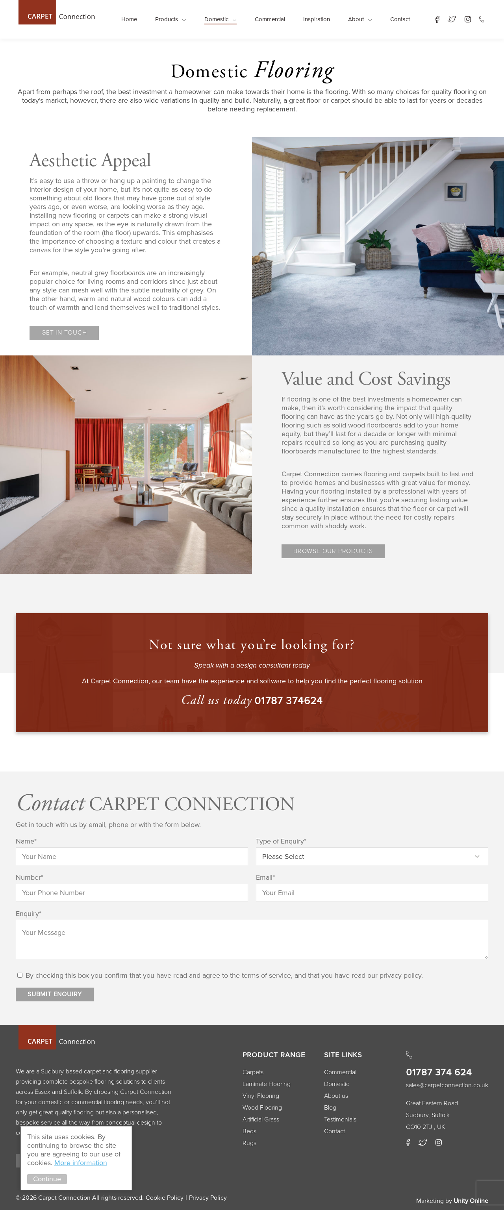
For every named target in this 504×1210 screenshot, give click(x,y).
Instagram (467, 19)
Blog (330, 1108)
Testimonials (340, 1119)
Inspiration (316, 19)
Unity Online (471, 1201)
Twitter (451, 19)
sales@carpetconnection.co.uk (447, 1085)
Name (26, 841)
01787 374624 (288, 701)
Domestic (216, 19)
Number (29, 877)
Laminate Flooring (267, 1084)
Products (166, 19)
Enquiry (28, 913)
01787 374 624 (439, 1072)
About (356, 19)
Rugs (249, 1143)
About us (336, 1096)
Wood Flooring (262, 1108)
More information (80, 1162)
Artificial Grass (261, 1119)
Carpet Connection (56, 12)
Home (129, 19)
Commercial (270, 19)
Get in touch (64, 333)
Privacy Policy (208, 1198)
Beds (249, 1131)
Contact (400, 19)
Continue (47, 1179)
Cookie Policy (164, 1198)
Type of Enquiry (281, 841)
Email (265, 877)
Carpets (253, 1072)
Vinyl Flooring (261, 1096)
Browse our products (333, 551)
